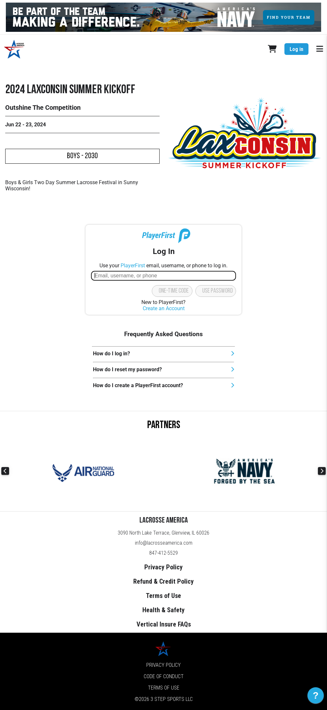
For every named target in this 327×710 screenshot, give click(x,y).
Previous (5, 471)
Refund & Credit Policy (163, 581)
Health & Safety (163, 610)
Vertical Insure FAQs (164, 624)
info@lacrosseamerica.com (163, 543)
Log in (296, 49)
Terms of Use (163, 595)
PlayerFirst (133, 265)
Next (322, 471)
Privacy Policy (163, 567)
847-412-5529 (163, 553)
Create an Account (164, 308)
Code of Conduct (164, 676)
